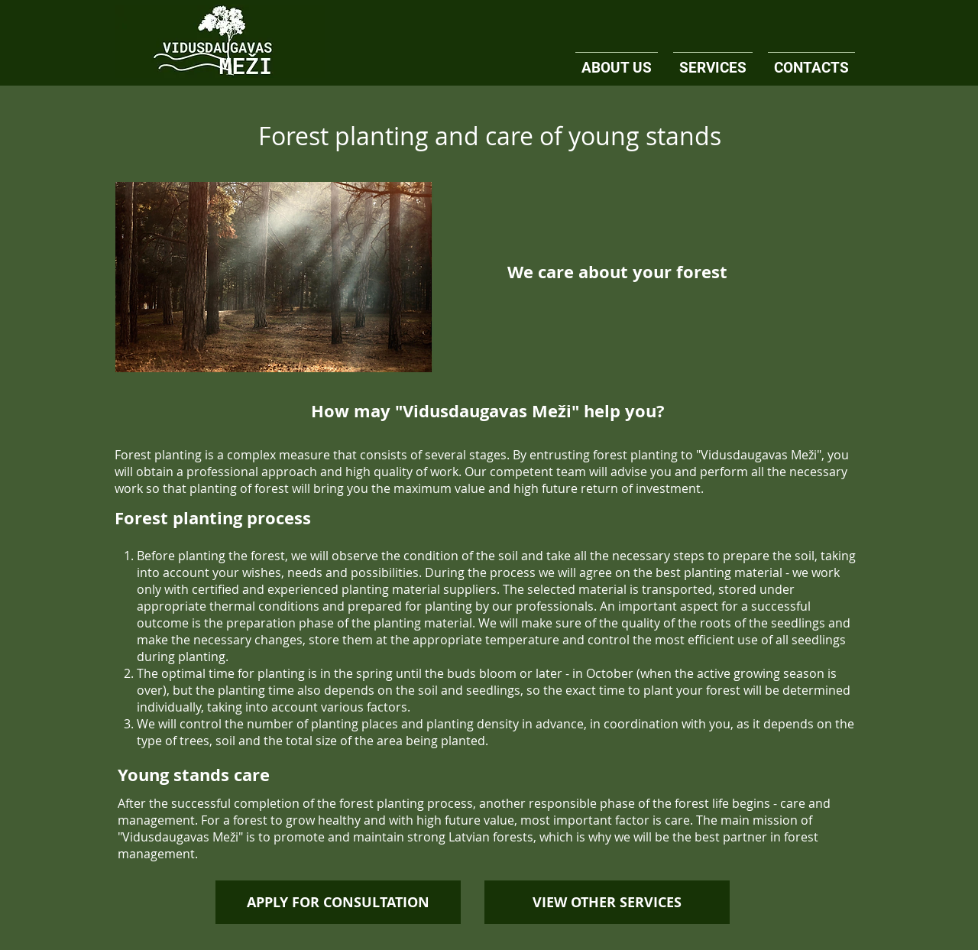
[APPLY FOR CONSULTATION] (338, 902)
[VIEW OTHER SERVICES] (607, 902)
